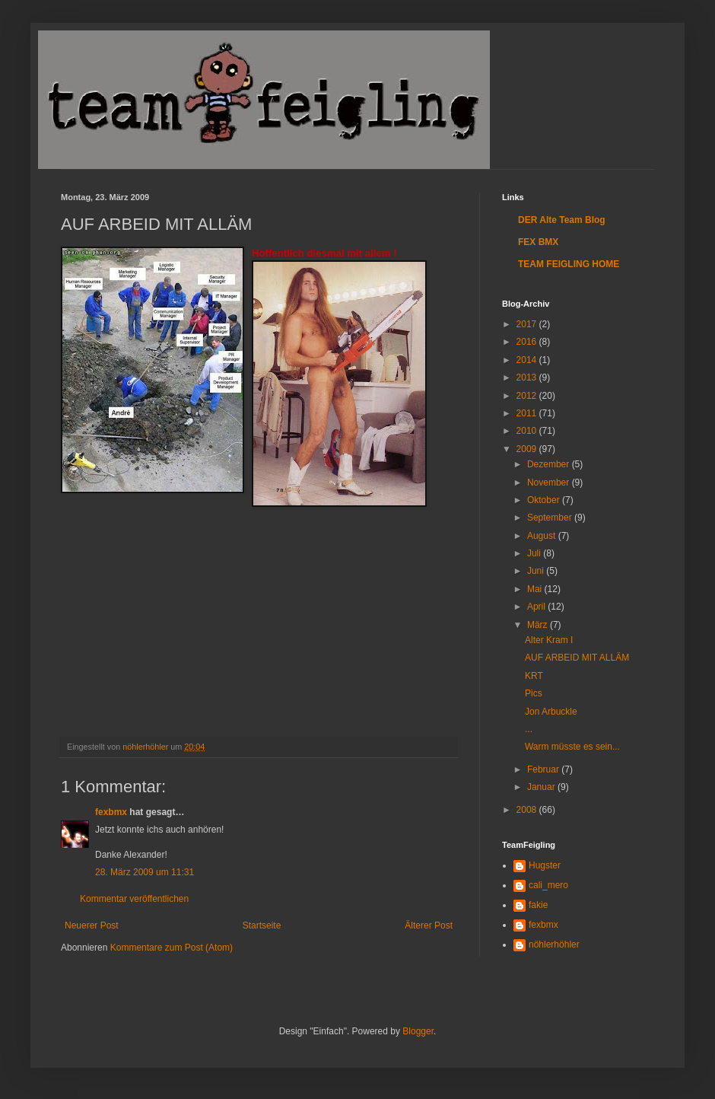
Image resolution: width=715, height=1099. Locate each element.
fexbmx (111, 812)
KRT (534, 676)
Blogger (418, 1031)
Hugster (545, 865)
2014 (527, 360)
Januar (542, 787)
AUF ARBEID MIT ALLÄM (577, 657)
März (538, 625)
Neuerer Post (92, 925)
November (549, 482)
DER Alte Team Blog (561, 220)
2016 (527, 341)
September (550, 517)
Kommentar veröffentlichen (134, 899)
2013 (527, 377)
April (537, 606)
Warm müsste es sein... (572, 746)
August (542, 535)
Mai (536, 589)
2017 (527, 324)
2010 (527, 430)
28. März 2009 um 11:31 (144, 872)
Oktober (544, 500)
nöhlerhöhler (554, 944)
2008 (527, 809)
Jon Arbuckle (551, 711)
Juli (535, 553)
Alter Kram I (549, 640)
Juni (536, 570)
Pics (533, 693)
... (528, 729)
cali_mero (548, 885)
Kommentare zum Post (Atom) (171, 947)
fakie (538, 905)
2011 (527, 413)
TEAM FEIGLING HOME (568, 264)
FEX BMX (538, 242)
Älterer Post (429, 925)
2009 (527, 449)
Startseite (262, 925)
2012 (527, 395)
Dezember (549, 464)
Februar (544, 769)
